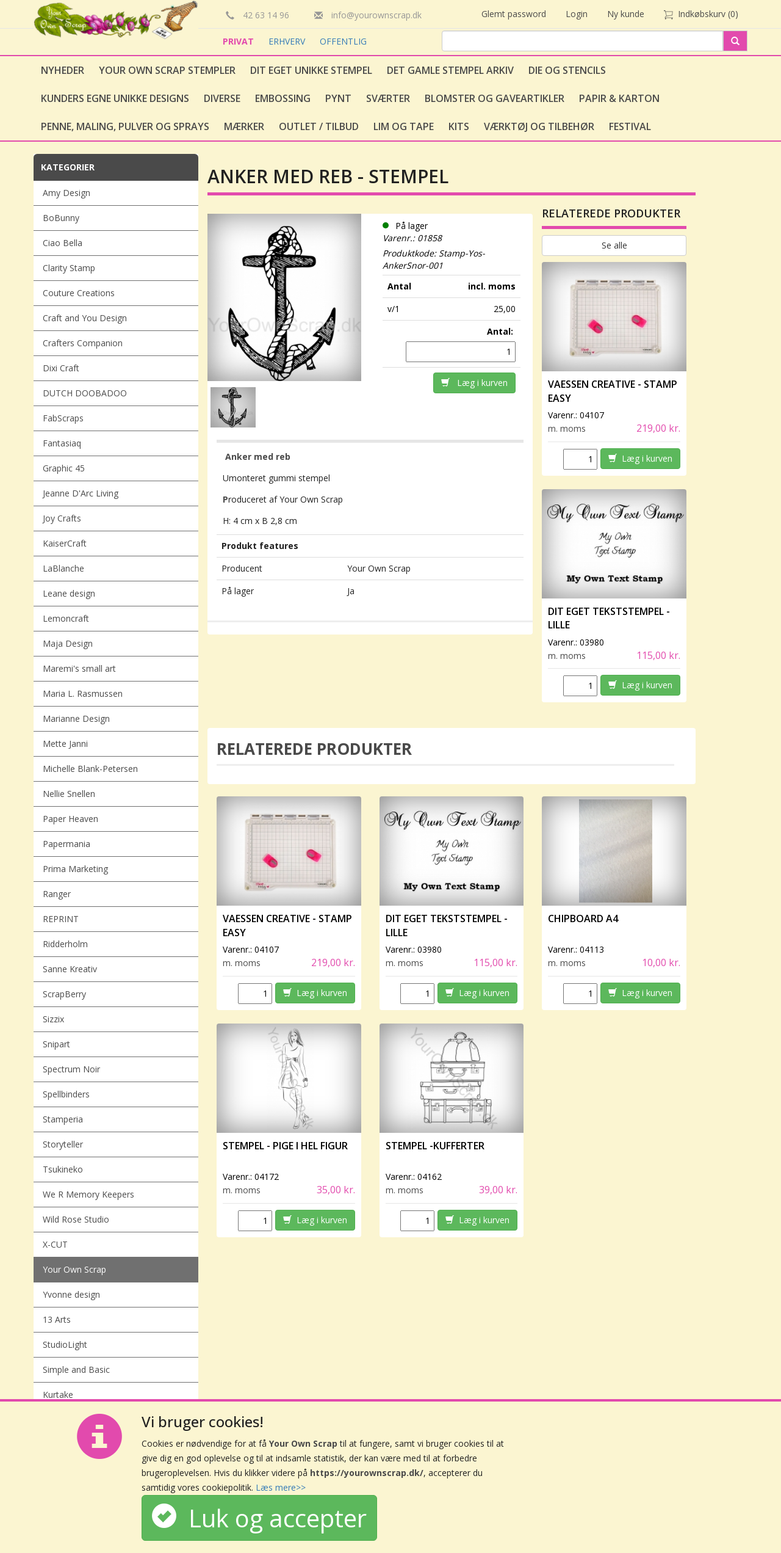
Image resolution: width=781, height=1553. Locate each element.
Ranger (57, 894)
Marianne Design (76, 718)
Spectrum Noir (71, 1069)
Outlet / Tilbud (319, 126)
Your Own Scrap (74, 1269)
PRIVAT (239, 41)
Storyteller (63, 1144)
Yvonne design (71, 1294)
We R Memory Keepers (88, 1194)
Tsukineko (63, 1169)
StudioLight (65, 1344)
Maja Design (68, 643)
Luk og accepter (259, 1518)
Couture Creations (79, 293)
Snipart (56, 1044)
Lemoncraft (66, 618)
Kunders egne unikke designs (115, 98)
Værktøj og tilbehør (539, 126)
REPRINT (61, 919)
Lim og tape (403, 126)
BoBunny (61, 218)
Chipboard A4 (583, 918)
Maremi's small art (79, 668)
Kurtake (58, 1394)
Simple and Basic (76, 1369)
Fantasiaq (62, 443)
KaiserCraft (65, 543)
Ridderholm (65, 944)
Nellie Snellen (69, 793)
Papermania (66, 843)
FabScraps (63, 418)
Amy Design (66, 192)
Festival (630, 126)
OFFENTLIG (343, 41)
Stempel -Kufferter (435, 1145)
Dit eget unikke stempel (311, 70)
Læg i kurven (474, 382)
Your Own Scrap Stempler (167, 70)
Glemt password (513, 14)
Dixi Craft (61, 368)
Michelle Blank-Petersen (90, 768)
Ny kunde (625, 14)
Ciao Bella (62, 243)
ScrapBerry (64, 994)
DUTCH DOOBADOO (85, 393)
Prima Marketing (75, 869)
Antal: (501, 331)
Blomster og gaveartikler (494, 98)
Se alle (614, 245)
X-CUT (55, 1244)
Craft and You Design (85, 318)
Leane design (69, 593)
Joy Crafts (62, 518)
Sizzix (53, 1019)
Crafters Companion (83, 343)
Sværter (388, 98)
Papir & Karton (619, 98)
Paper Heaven (70, 818)
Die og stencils (567, 70)
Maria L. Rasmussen (83, 693)
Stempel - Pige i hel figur (285, 1145)
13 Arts (57, 1319)
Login (577, 14)
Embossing (283, 98)
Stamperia (63, 1119)
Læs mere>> (281, 1487)
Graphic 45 (64, 468)
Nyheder (62, 70)
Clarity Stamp (69, 268)
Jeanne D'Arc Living (80, 493)
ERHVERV (288, 41)
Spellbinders (66, 1094)
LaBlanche (63, 568)
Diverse (222, 98)
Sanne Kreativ (70, 969)
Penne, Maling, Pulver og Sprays (125, 126)
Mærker (244, 126)
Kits (458, 126)
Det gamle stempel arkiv (450, 70)
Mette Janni (65, 743)
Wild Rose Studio (76, 1219)
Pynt (338, 98)
